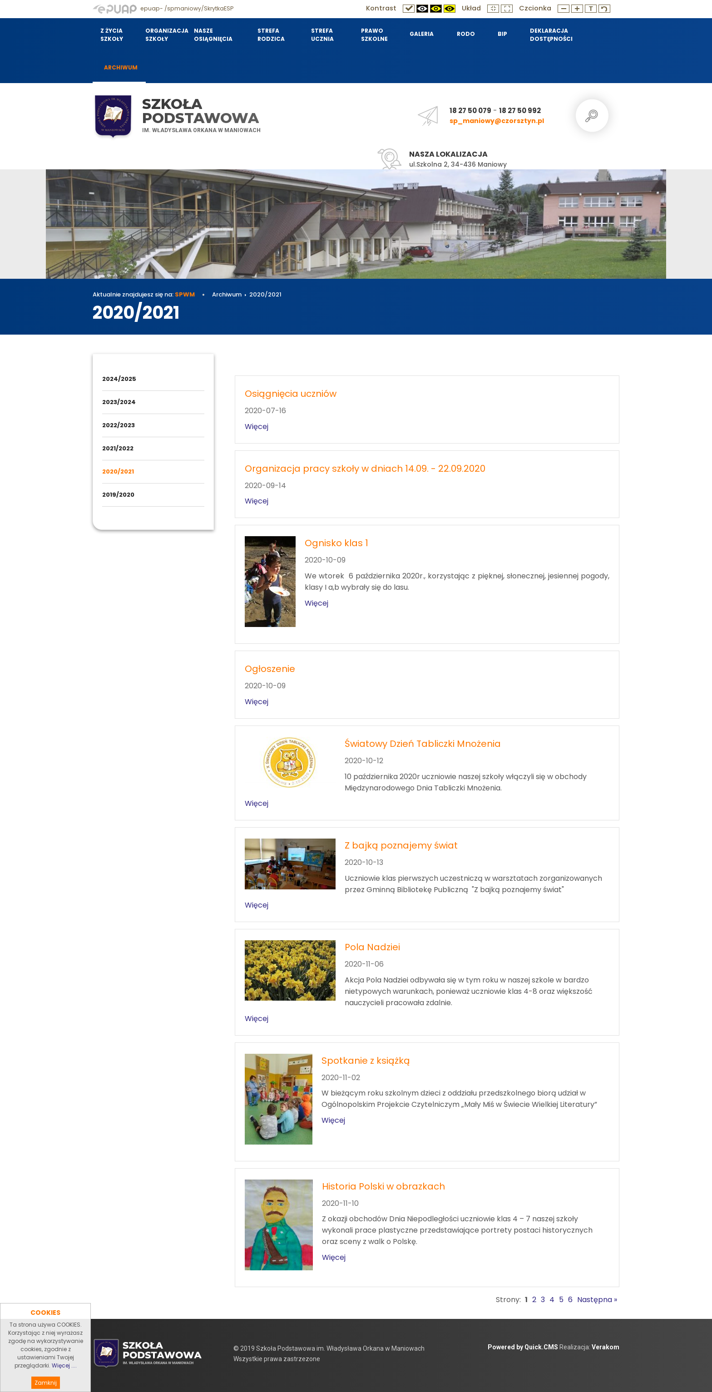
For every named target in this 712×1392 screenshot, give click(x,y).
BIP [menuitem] (502, 34)
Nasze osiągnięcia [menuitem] (213, 35)
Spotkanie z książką (365, 1060)
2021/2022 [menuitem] (118, 448)
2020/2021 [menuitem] (118, 471)
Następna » (597, 1299)
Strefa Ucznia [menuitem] (322, 35)
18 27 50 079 (470, 110)
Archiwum (227, 294)
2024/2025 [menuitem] (119, 379)
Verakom (605, 1347)
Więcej (256, 426)
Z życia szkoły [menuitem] (111, 35)
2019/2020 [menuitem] (118, 494)
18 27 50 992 (520, 110)
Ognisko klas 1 (336, 543)
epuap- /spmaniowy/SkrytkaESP (163, 8)
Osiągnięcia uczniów (290, 393)
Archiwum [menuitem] (121, 67)
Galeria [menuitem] (422, 34)
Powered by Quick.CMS (523, 1347)
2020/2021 (265, 294)
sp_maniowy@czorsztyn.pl (497, 120)
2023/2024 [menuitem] (119, 402)
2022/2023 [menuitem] (118, 425)
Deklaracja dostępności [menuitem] (551, 35)
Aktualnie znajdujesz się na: (144, 294)
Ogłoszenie (270, 668)
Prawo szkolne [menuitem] (374, 35)
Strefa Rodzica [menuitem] (271, 35)
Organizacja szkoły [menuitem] (164, 35)
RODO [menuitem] (466, 34)
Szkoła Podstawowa (200, 111)
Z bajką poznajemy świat (401, 845)
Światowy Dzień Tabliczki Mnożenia (423, 743)
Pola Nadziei (372, 947)
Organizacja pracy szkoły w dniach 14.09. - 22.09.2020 (365, 468)
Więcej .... (64, 1381)
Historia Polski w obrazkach (383, 1186)
